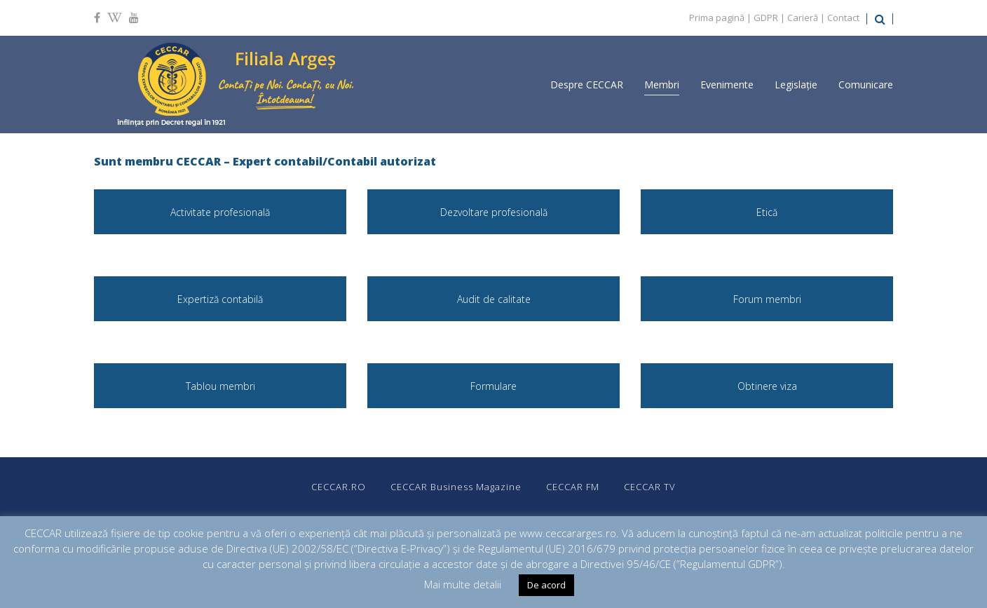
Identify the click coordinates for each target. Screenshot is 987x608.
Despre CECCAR (586, 84)
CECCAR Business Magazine (456, 486)
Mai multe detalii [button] (462, 584)
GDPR (766, 17)
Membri (661, 84)
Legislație (796, 84)
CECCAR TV (650, 486)
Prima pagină (716, 17)
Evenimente (727, 84)
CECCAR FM (572, 486)
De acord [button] (546, 585)
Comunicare (865, 84)
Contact (843, 17)
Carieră (802, 17)
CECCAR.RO (338, 486)
